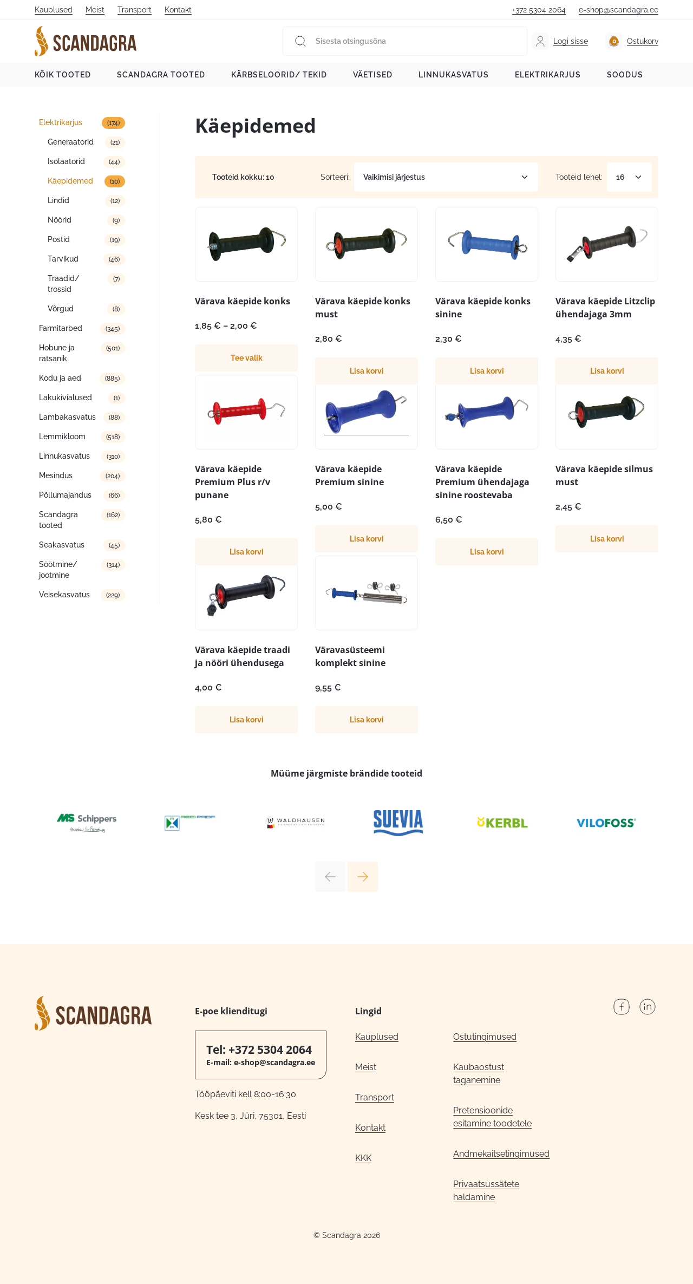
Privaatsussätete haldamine (486, 1190)
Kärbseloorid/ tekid (279, 74)
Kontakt (178, 9)
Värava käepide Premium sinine (349, 475)
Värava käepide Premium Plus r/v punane (232, 482)
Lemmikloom (62, 436)
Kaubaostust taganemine (478, 1073)
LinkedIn (647, 1007)
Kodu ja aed (60, 378)
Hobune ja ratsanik (57, 353)
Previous (330, 877)
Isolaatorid (66, 161)
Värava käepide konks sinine (483, 307)
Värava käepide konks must (362, 307)
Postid (59, 239)
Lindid (58, 200)
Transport (134, 9)
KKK (363, 1158)
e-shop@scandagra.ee (618, 9)
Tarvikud (63, 259)
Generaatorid (71, 142)
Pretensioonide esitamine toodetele (492, 1117)
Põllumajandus (65, 495)
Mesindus (56, 475)
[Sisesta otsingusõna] (405, 41)
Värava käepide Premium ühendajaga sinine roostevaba (482, 482)
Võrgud (61, 308)
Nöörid (59, 220)
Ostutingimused (485, 1037)
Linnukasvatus (454, 74)
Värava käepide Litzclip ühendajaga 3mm (605, 307)
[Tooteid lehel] (629, 177)
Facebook (621, 1007)
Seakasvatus (61, 544)
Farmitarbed (60, 328)
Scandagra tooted (161, 74)
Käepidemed (70, 181)
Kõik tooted (63, 74)
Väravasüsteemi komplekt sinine (350, 656)
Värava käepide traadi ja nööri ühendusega (242, 656)
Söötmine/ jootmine (58, 569)
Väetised (373, 74)
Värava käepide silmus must (604, 475)
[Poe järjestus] (446, 177)
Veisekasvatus (64, 594)
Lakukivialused (65, 397)
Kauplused (54, 9)
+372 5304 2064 (539, 9)
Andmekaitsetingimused (501, 1154)
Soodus (625, 74)
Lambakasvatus (67, 417)
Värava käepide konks (242, 301)
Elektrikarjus (548, 74)
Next (363, 877)
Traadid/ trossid (64, 284)
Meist (95, 9)
